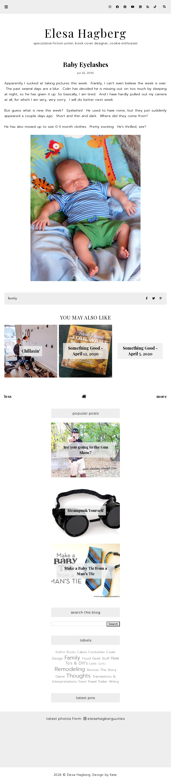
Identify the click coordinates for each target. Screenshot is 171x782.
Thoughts (78, 676)
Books (71, 652)
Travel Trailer (98, 681)
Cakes (82, 651)
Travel (82, 681)
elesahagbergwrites (104, 718)
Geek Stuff (100, 658)
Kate (113, 775)
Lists (93, 663)
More (162, 396)
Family (12, 298)
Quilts (102, 664)
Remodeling (70, 669)
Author (60, 652)
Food (86, 658)
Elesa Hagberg (85, 33)
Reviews (93, 670)
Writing (114, 681)
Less (8, 396)
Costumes (96, 651)
